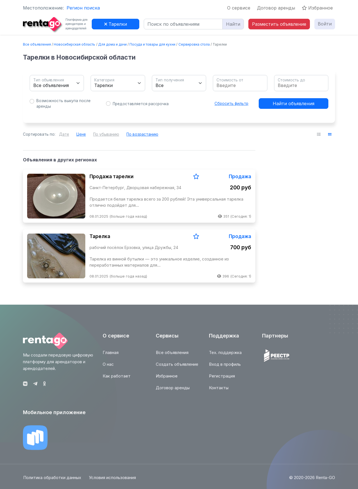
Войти (325, 24)
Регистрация (222, 379)
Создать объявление (177, 367)
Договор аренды (276, 8)
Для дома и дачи (112, 44)
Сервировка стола (194, 44)
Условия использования (112, 480)
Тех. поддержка (225, 355)
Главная (111, 355)
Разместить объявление (279, 24)
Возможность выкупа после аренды (63, 103)
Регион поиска (83, 8)
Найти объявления (293, 103)
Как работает (117, 379)
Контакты (219, 390)
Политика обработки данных (52, 480)
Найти (233, 24)
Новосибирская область (74, 44)
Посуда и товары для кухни (152, 44)
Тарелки (115, 24)
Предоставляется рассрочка (141, 104)
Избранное (317, 8)
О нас (108, 367)
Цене (81, 134)
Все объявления (37, 44)
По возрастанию (142, 134)
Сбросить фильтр (231, 103)
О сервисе (238, 8)
